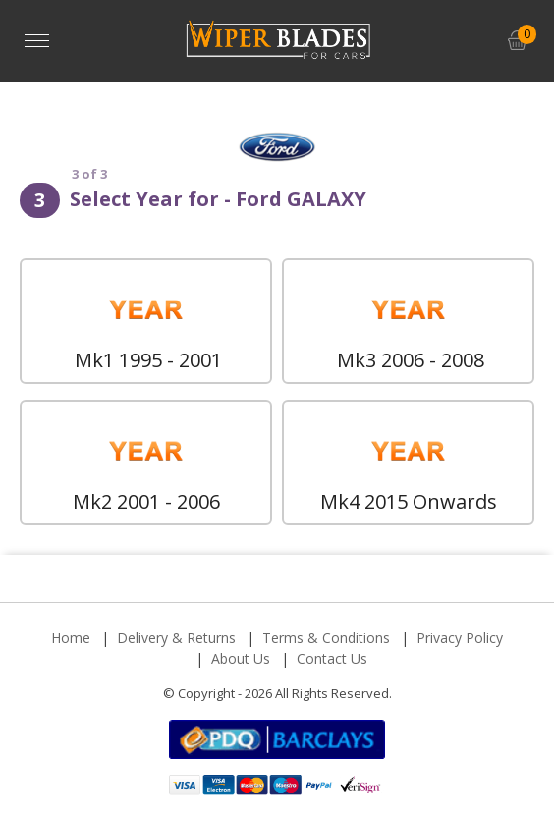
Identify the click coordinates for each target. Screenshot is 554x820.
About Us (240, 658)
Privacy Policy (459, 638)
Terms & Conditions (326, 638)
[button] (517, 40)
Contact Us (332, 658)
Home (70, 638)
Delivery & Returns (176, 638)
